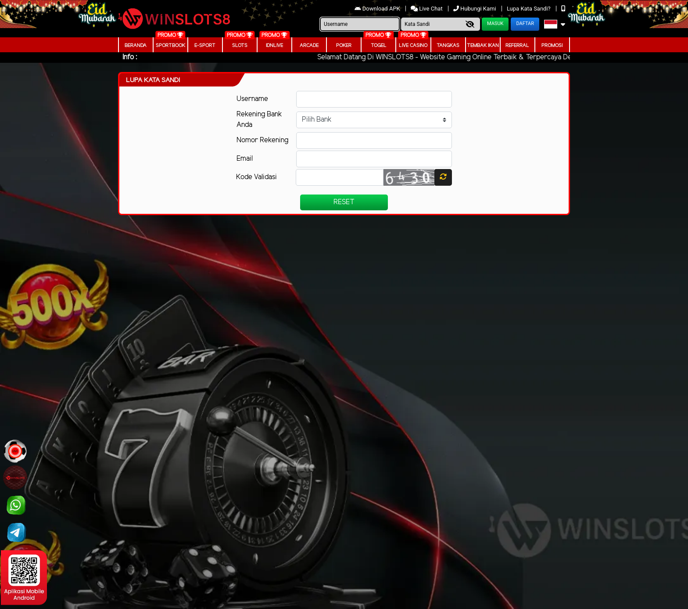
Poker (343, 46)
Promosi (552, 46)
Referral (517, 46)
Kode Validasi (256, 177)
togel (379, 46)
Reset (344, 202)
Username (252, 99)
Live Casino (413, 46)
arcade (309, 46)
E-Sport (204, 46)
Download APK (378, 8)
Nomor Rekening (262, 140)
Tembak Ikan (483, 46)
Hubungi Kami (475, 8)
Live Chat (427, 8)
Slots (239, 46)
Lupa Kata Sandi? (529, 8)
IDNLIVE (274, 46)
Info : (129, 57)
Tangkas (448, 46)
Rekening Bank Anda (259, 119)
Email (244, 159)
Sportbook (170, 46)
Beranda (136, 46)
